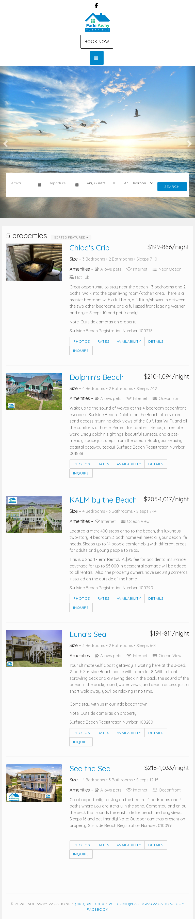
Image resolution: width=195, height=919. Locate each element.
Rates (103, 341)
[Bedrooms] (136, 183)
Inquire (81, 350)
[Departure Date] (59, 183)
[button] (5, 142)
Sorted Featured (71, 237)
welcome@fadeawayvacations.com (147, 904)
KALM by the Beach (103, 500)
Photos (81, 341)
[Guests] (99, 183)
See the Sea (90, 768)
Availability (129, 341)
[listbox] (97, 142)
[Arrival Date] (22, 183)
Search (172, 186)
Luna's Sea (88, 634)
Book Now (97, 41)
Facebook (97, 909)
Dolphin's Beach (97, 377)
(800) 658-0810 (89, 904)
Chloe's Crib (89, 247)
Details (156, 341)
